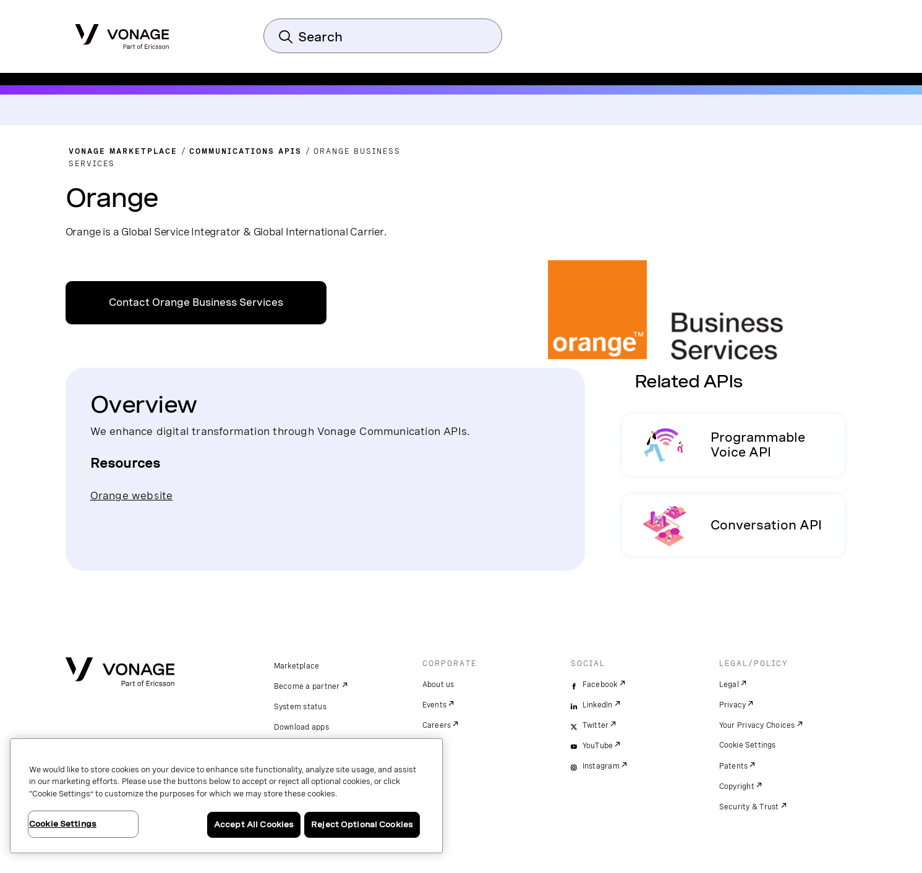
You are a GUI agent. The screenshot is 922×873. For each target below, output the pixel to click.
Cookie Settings (748, 745)
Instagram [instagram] (601, 766)
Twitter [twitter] (596, 725)
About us (438, 684)
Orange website (131, 495)
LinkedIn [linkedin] (598, 705)
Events (434, 705)
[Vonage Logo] (122, 32)
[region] (226, 795)
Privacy (732, 705)
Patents (733, 766)
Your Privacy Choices (757, 725)
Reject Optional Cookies (362, 824)
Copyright (736, 786)
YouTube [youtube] (598, 745)
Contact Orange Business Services (196, 302)
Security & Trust (749, 807)
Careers (436, 725)
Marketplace (297, 666)
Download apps (301, 727)
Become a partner (307, 686)
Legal (729, 684)
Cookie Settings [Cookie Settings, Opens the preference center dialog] (62, 824)
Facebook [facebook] (600, 684)
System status (300, 706)
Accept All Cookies (254, 824)
